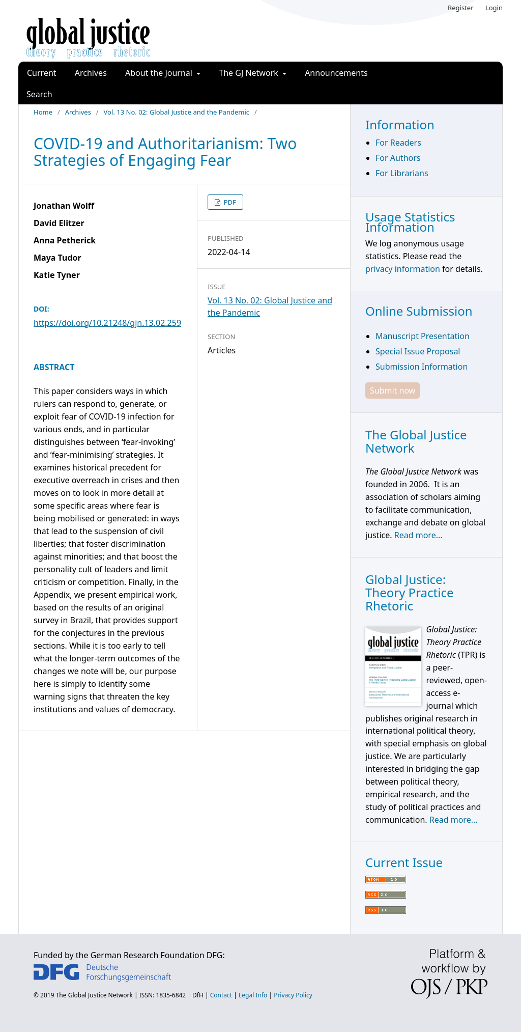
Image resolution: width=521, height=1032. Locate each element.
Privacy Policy (293, 995)
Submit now (392, 390)
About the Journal (159, 72)
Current (41, 72)
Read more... (418, 535)
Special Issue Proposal (417, 351)
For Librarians (401, 173)
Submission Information (421, 366)
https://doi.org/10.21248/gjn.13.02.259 (107, 322)
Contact (221, 995)
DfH (198, 995)
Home (43, 112)
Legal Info (253, 995)
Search (39, 94)
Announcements (336, 72)
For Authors (397, 157)
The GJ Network (249, 72)
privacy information (402, 268)
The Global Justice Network (94, 995)
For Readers (398, 142)
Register (460, 7)
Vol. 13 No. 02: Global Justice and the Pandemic (176, 112)
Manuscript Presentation (422, 336)
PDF (229, 202)
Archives (91, 72)
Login (494, 7)
